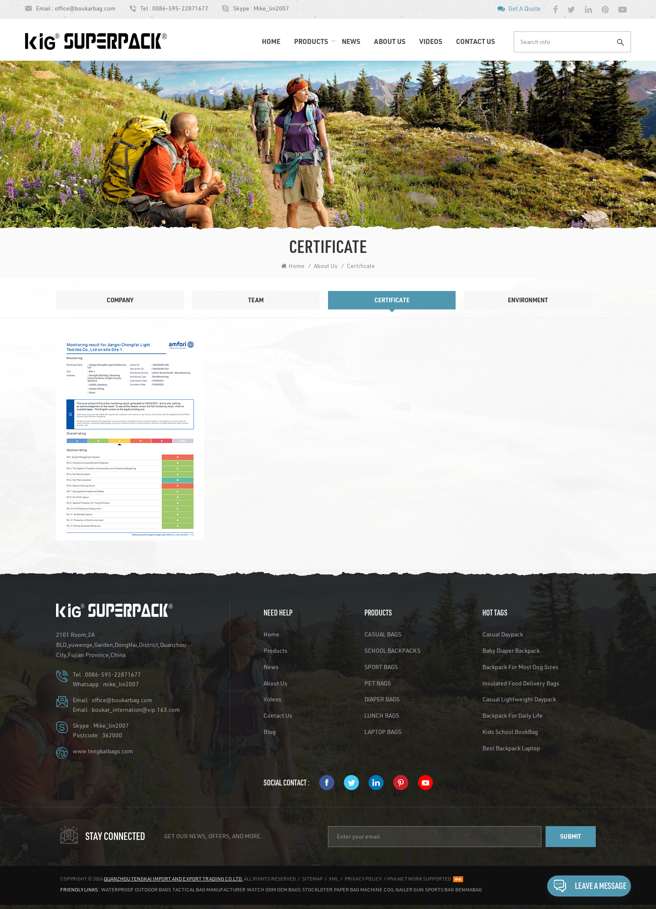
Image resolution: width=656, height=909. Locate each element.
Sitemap (312, 879)
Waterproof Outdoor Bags (136, 889)
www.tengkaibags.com (103, 751)
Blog (270, 732)
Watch (255, 889)
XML (333, 879)
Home (271, 41)
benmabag (468, 889)
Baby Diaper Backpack (511, 650)
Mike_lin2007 (271, 8)
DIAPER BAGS (382, 699)
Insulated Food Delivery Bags (520, 683)
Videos (430, 41)
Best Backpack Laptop (511, 748)
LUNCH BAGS (381, 715)
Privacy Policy (363, 879)
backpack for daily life (512, 715)
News (351, 41)
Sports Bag (439, 889)
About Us (389, 41)
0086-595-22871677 (180, 8)
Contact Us (475, 41)
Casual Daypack (502, 634)
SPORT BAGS (381, 667)
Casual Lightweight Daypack (519, 699)
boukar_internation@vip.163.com (136, 709)
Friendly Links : (80, 889)
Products (311, 41)
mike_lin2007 (121, 684)
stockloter (317, 889)
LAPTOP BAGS (382, 732)
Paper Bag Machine (358, 889)
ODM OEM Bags (283, 889)
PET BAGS (377, 683)
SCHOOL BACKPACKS (392, 650)
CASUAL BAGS (382, 634)
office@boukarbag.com (85, 8)
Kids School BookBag (510, 732)
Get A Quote (524, 8)
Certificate (361, 266)
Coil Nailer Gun (404, 889)
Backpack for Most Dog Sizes (520, 667)
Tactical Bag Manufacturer (209, 889)
